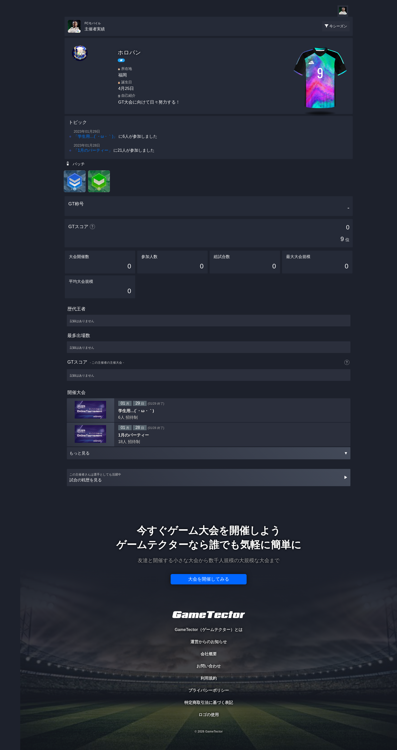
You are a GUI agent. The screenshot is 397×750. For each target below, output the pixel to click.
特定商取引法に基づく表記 (208, 702)
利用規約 (209, 678)
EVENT (10, 119)
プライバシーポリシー (208, 690)
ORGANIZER (10, 77)
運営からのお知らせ (208, 642)
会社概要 (209, 654)
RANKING (10, 98)
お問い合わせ (208, 666)
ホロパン (129, 52)
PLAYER (10, 56)
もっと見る (208, 453)
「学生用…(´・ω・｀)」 (95, 136)
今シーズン (338, 26)
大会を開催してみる (208, 579)
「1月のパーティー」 (93, 150)
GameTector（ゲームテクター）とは (209, 629)
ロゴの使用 (208, 715)
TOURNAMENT (10, 36)
